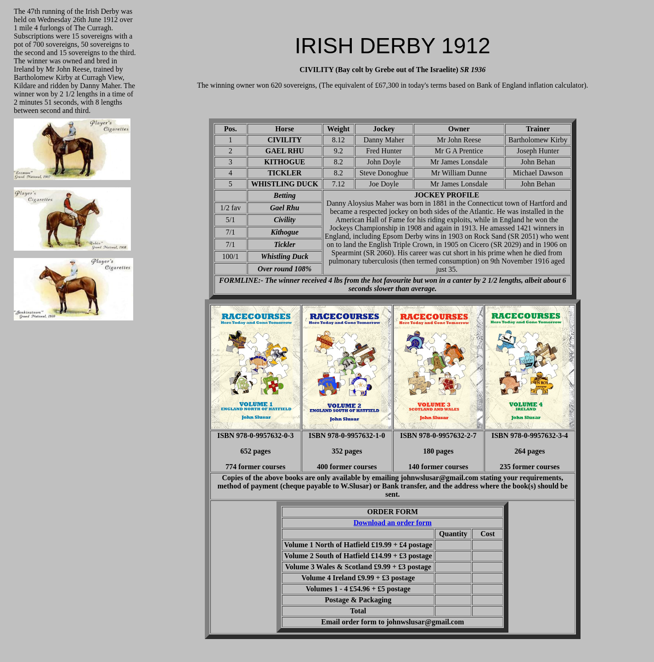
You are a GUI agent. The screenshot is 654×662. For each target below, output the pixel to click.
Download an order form (393, 523)
